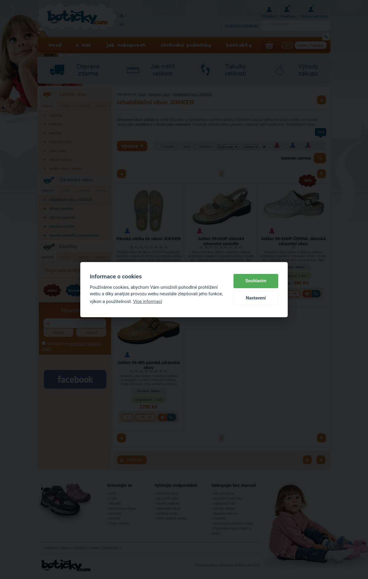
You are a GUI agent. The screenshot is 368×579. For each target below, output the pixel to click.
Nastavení (256, 298)
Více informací (147, 301)
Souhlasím (255, 280)
